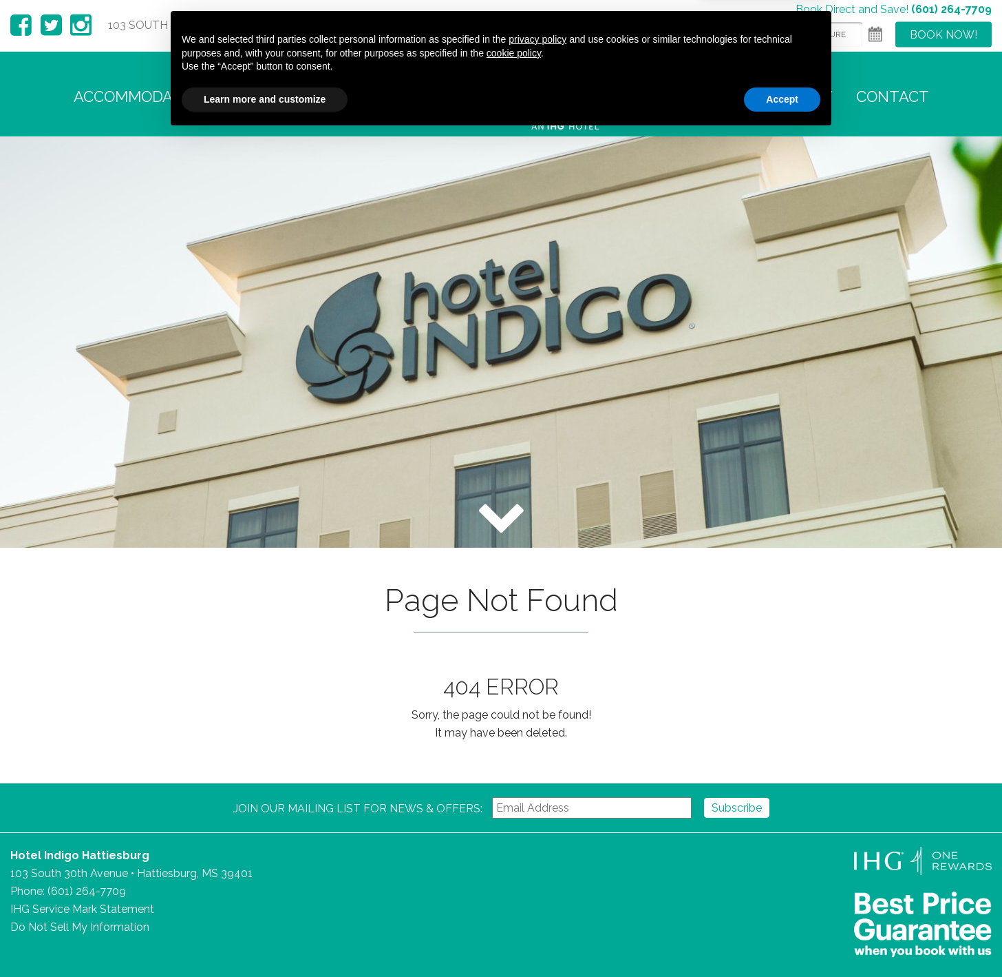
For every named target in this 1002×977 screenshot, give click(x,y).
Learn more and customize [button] (265, 939)
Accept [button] (782, 939)
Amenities (280, 96)
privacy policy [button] (537, 879)
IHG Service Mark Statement (82, 909)
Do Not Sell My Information (79, 927)
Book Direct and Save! (894, 8)
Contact (892, 96)
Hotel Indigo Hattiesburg (567, 96)
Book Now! (943, 34)
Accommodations (145, 96)
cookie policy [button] (514, 892)
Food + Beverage (410, 96)
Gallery (799, 96)
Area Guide (701, 96)
